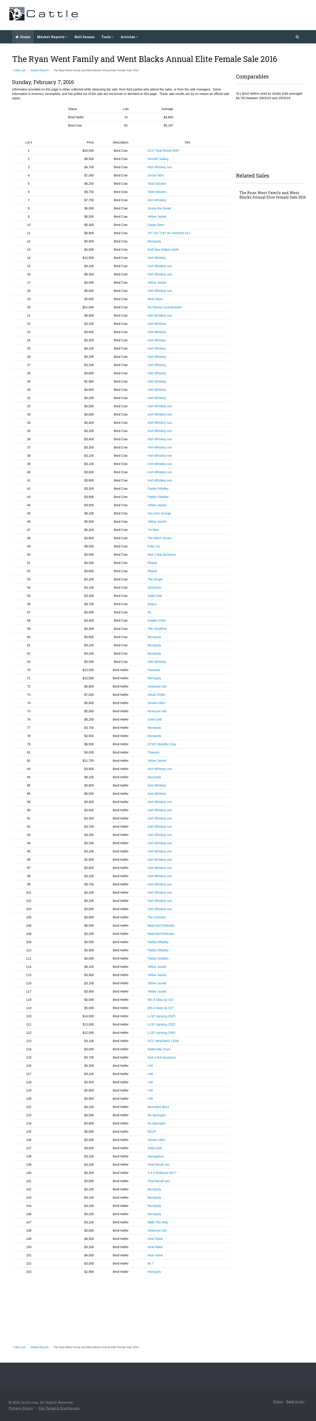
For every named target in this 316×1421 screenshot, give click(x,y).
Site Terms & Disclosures (59, 1408)
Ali (149, 612)
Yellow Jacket (157, 216)
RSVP (152, 1131)
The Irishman (157, 917)
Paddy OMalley (158, 488)
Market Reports (40, 70)
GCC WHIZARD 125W (163, 1041)
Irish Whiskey (157, 200)
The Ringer (155, 579)
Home (22, 37)
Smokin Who (156, 703)
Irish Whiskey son (160, 167)
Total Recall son (159, 1164)
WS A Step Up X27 (161, 999)
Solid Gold (155, 596)
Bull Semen (84, 37)
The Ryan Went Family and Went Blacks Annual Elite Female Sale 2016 (272, 194)
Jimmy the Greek (159, 208)
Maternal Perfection (161, 925)
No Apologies (157, 1115)
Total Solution (157, 183)
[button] (297, 36)
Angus (152, 604)
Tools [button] (107, 37)
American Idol (157, 686)
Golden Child (157, 620)
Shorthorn (154, 587)
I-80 (150, 1065)
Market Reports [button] (52, 37)
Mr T (151, 1263)
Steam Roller (157, 694)
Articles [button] (129, 37)
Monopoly (154, 241)
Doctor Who (156, 175)
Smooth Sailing (158, 159)
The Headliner (157, 629)
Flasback (154, 670)
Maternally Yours (159, 1049)
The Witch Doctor (160, 538)
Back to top (296, 1401)
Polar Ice (154, 546)
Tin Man (153, 530)
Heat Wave (155, 299)
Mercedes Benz (158, 1107)
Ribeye (152, 563)
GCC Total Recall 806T (163, 150)
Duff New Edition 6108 (163, 249)
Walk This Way (158, 1222)
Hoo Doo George (159, 513)
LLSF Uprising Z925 (161, 1016)
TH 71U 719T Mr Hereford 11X (169, 233)
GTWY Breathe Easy (162, 744)
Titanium (153, 752)
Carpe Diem (156, 225)
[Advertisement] (226, 14)
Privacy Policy (21, 1408)
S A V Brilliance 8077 (162, 1173)
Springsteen (156, 1156)
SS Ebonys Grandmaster (165, 307)
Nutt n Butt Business (162, 554)
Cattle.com (19, 70)
